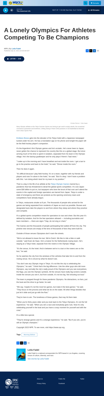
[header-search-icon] (85, 3)
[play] (5, 10)
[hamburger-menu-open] (5, 3)
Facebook (61, 383)
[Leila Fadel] (21, 355)
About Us (40, 379)
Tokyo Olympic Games (60, 184)
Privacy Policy (41, 383)
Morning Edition (29, 334)
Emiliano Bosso (22, 138)
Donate (96, 3)
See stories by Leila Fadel (38, 358)
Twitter (82, 379)
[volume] (11, 10)
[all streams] (93, 10)
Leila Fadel (16, 49)
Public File (61, 379)
